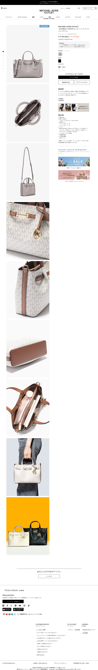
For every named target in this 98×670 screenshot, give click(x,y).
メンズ (88, 17)
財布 (50, 17)
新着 (33, 17)
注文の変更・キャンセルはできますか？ (48, 640)
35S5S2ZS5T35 (72, 34)
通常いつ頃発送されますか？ (45, 643)
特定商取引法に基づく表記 (81, 663)
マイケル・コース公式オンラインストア (60, 669)
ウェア (58, 17)
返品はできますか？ (43, 649)
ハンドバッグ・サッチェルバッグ (76, 149)
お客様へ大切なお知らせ (40, 663)
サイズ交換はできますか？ (44, 646)
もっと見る (49, 576)
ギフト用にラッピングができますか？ (47, 632)
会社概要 (85, 633)
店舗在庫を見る (66, 82)
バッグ (41, 17)
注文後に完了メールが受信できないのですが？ (49, 638)
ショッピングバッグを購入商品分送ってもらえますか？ (52, 635)
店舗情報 (4, 8)
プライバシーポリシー (60, 663)
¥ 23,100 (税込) (74, 36)
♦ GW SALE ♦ (8, 17)
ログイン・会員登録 (65, 8)
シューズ (67, 17)
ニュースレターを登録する (13, 601)
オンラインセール (22, 17)
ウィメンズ (78, 17)
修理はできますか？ (43, 652)
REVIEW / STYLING (49, 18)
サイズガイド (61, 63)
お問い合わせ (40, 655)
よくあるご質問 (41, 629)
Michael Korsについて (89, 629)
